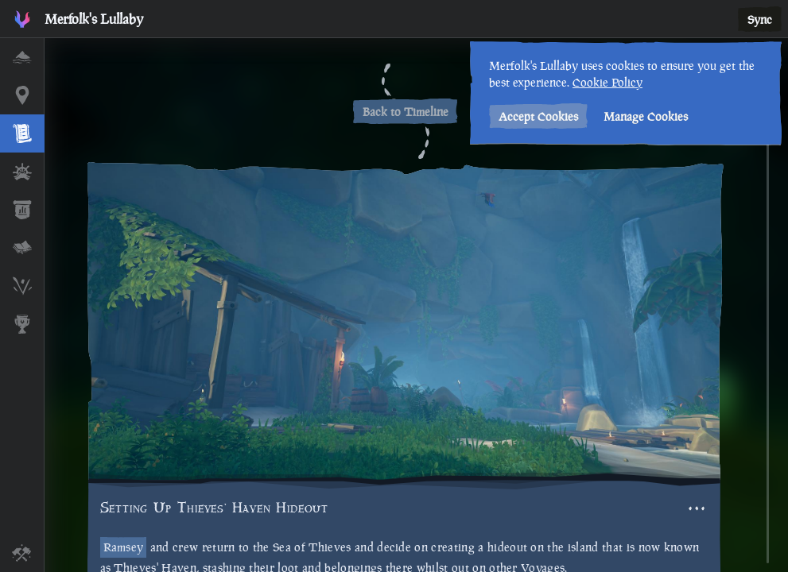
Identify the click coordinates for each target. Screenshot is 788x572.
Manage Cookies (644, 116)
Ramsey (123, 547)
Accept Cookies (536, 116)
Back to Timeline (405, 111)
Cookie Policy (606, 82)
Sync (759, 19)
